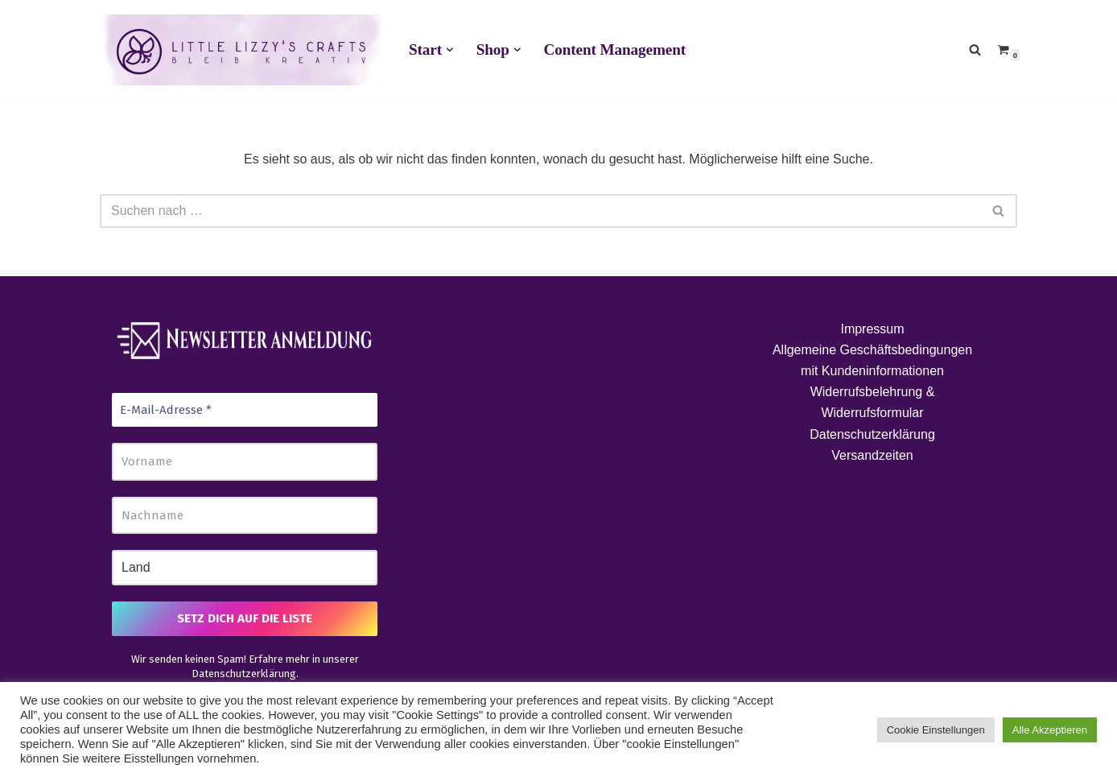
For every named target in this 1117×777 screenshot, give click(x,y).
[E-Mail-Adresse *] (244, 410)
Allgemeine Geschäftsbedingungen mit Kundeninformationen (872, 360)
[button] (450, 50)
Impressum (872, 329)
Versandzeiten (872, 455)
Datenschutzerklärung (244, 673)
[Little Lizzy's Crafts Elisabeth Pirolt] (240, 49)
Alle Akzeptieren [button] (1049, 730)
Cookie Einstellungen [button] (936, 730)
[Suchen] (975, 49)
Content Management (614, 49)
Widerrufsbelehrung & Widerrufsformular (872, 402)
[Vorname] (244, 462)
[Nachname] (244, 516)
